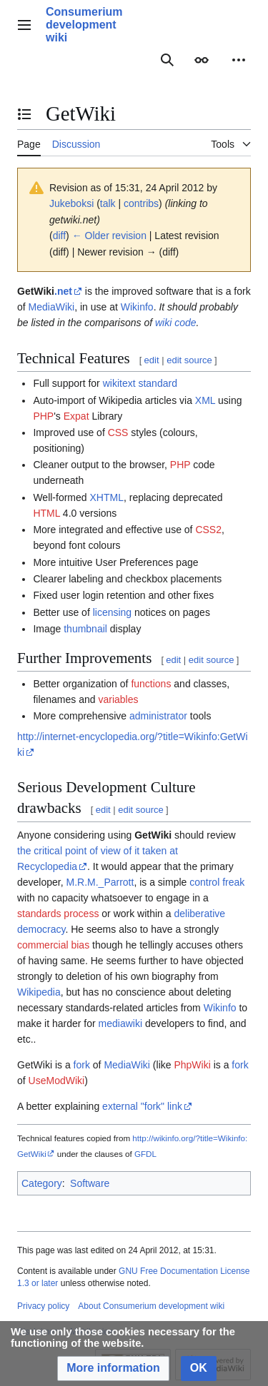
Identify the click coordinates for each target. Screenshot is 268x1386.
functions (151, 683)
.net (63, 291)
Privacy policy (43, 1306)
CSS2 (208, 529)
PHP (43, 416)
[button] (113, 1368)
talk (108, 203)
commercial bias (53, 945)
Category (41, 1183)
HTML (46, 513)
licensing (112, 612)
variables (118, 699)
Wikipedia (39, 992)
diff (59, 235)
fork (82, 1065)
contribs (141, 203)
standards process (58, 913)
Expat (76, 416)
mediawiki (120, 1023)
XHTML (106, 497)
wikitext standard (140, 383)
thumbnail (85, 628)
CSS (118, 432)
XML (205, 400)
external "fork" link (142, 1106)
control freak (216, 882)
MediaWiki (52, 307)
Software (89, 1183)
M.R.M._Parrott (100, 882)
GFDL (145, 1153)
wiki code (176, 322)
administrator (158, 716)
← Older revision (109, 235)
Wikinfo (137, 307)
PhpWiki (192, 1065)
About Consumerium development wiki (151, 1306)
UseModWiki (57, 1080)
